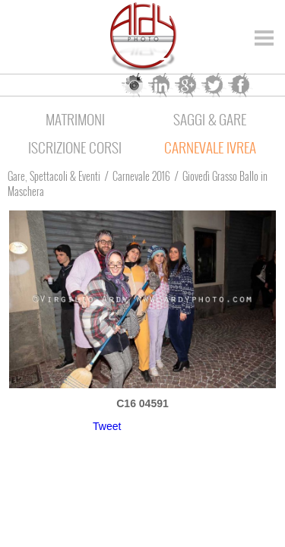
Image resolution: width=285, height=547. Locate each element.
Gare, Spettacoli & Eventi (54, 176)
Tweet (107, 426)
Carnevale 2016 (141, 176)
